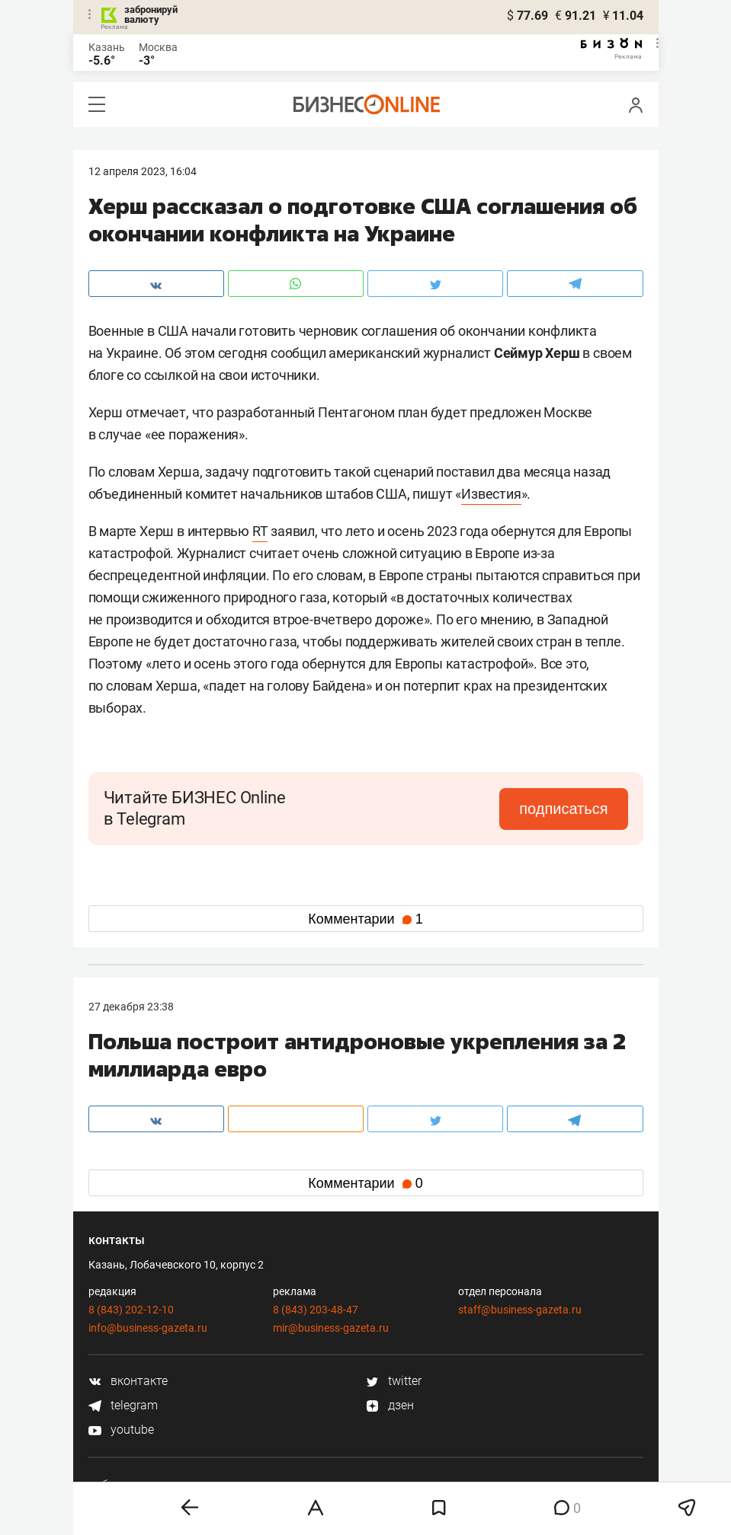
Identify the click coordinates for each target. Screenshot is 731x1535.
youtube (121, 1429)
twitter (394, 1381)
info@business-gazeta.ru (147, 1328)
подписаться (563, 808)
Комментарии (365, 919)
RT (260, 531)
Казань (106, 47)
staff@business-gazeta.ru (520, 1310)
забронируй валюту (151, 14)
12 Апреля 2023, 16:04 (142, 171)
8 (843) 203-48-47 (315, 1310)
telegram (123, 1405)
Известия (491, 494)
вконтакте (128, 1381)
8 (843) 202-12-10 (131, 1310)
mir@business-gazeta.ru (331, 1328)
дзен (390, 1405)
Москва (158, 47)
